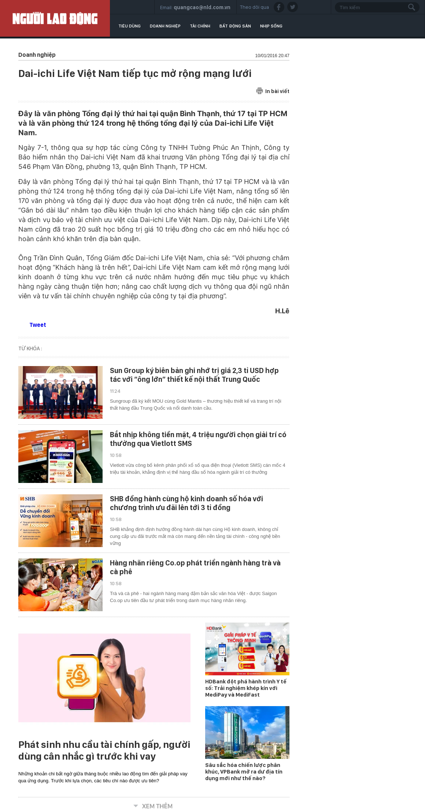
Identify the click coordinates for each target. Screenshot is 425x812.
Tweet (37, 324)
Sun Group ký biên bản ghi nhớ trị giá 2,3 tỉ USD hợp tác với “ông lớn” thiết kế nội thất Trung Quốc (194, 375)
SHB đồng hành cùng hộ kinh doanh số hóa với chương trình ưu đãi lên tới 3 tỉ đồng (186, 503)
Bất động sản (235, 26)
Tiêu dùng (129, 26)
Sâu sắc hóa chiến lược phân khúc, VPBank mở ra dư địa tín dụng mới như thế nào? (243, 772)
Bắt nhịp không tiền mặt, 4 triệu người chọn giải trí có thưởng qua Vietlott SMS (198, 439)
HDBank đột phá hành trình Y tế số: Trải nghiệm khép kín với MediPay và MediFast (246, 688)
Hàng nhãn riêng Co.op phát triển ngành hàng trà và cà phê (195, 567)
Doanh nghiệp (165, 26)
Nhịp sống (271, 26)
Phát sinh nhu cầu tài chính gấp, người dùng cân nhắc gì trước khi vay (104, 750)
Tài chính (200, 26)
